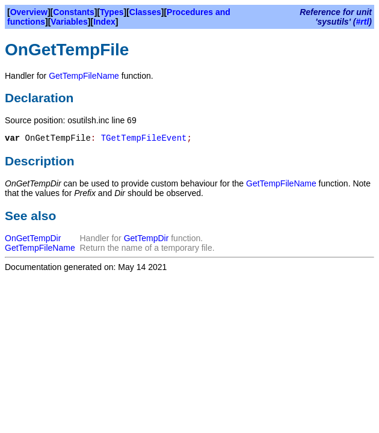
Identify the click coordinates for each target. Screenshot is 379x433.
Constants (73, 12)
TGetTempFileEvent (144, 138)
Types (111, 12)
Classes (145, 12)
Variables (69, 21)
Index (104, 21)
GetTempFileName (84, 76)
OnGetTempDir (33, 238)
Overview (29, 12)
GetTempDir (146, 238)
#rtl (362, 21)
